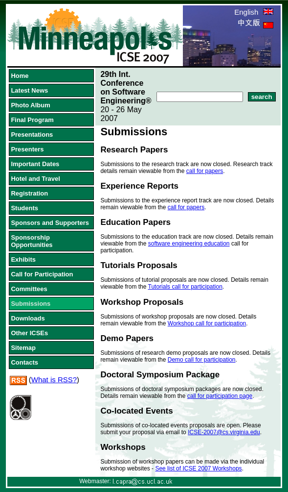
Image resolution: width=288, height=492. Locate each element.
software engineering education (189, 243)
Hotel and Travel (35, 178)
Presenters (27, 149)
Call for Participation (42, 274)
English (253, 12)
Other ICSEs (29, 333)
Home (19, 75)
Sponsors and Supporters (50, 222)
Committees (29, 289)
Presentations (32, 134)
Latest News (29, 90)
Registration (29, 193)
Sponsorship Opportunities (31, 241)
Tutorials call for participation (185, 286)
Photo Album (30, 105)
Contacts (24, 362)
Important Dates (35, 164)
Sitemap (23, 347)
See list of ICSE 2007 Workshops (198, 468)
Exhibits (23, 259)
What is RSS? (54, 379)
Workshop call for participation (207, 323)
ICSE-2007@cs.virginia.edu (224, 432)
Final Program (32, 119)
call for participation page (219, 396)
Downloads (27, 318)
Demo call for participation (202, 359)
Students (24, 208)
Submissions (30, 303)
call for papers (204, 171)
